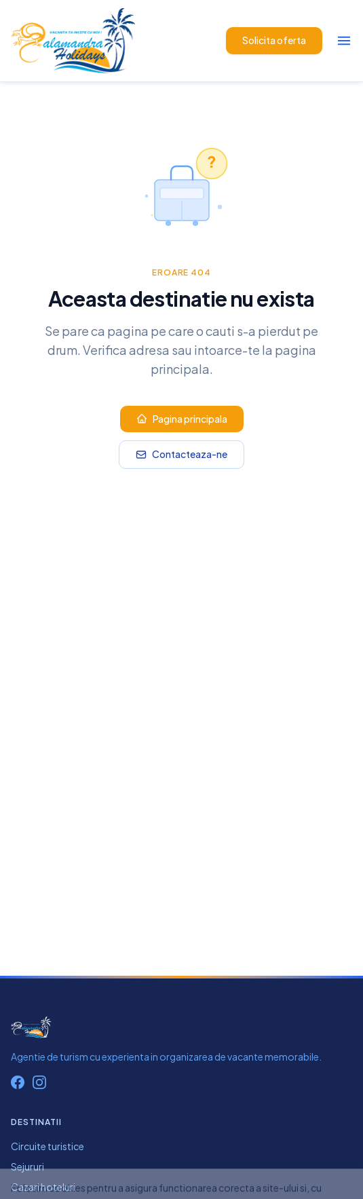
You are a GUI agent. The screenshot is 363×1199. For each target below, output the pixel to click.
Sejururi (27, 1166)
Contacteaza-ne (181, 454)
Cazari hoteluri (43, 1187)
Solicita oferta (274, 40)
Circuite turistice (47, 1146)
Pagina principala (181, 419)
